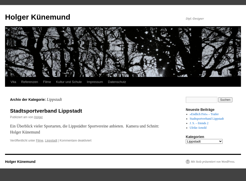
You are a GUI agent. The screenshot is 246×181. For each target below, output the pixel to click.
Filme (47, 82)
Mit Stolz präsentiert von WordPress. (213, 161)
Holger (38, 117)
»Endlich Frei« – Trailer (204, 114)
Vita (13, 82)
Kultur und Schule (69, 82)
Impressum (95, 82)
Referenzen (29, 82)
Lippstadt (51, 140)
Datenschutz (117, 82)
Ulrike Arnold (198, 127)
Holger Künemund (37, 17)
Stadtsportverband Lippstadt (46, 111)
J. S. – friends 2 (199, 123)
